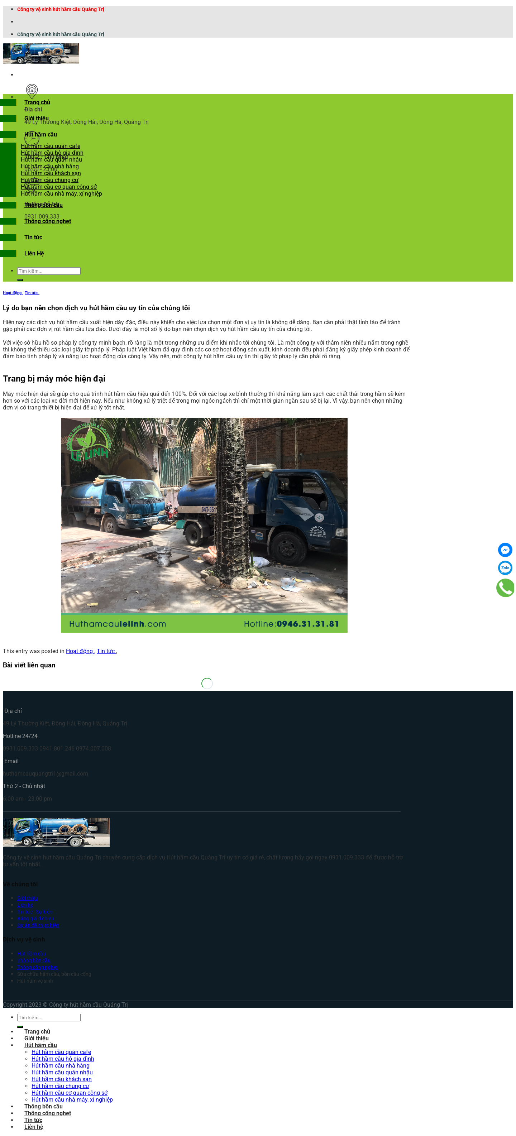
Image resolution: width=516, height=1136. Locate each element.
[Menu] (24, 74)
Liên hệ (25, 905)
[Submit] (20, 280)
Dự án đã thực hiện (38, 925)
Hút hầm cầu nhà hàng (50, 166)
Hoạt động (13, 293)
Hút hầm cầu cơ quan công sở (59, 186)
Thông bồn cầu (43, 205)
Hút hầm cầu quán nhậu (51, 159)
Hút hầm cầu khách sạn (51, 173)
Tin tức (33, 237)
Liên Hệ (34, 253)
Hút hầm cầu (40, 134)
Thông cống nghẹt (47, 221)
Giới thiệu (36, 118)
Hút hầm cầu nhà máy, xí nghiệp (61, 193)
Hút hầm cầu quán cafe (50, 146)
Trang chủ (37, 102)
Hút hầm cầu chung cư (49, 180)
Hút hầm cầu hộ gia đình (52, 152)
